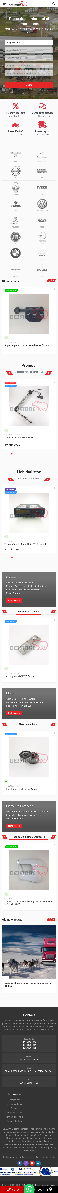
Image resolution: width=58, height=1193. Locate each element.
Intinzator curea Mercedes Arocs (20, 789)
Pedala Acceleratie (24, 582)
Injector (23, 699)
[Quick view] (53, 289)
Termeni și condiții (14, 1117)
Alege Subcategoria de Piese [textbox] (21, 73)
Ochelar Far (11, 811)
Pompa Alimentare (34, 702)
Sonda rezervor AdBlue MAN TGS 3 (22, 437)
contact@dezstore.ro (29, 1059)
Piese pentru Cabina (28, 611)
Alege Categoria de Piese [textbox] (19, 65)
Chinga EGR (25, 706)
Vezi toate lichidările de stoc (29, 478)
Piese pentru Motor (28, 724)
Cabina (11, 577)
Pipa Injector (12, 706)
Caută (29, 85)
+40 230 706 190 (29, 1042)
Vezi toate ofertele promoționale (29, 372)
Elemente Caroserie (19, 806)
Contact (14, 1108)
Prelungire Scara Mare (29, 589)
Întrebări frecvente (14, 1112)
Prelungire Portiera (37, 586)
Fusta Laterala (41, 811)
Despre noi (14, 1100)
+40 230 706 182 (29, 1048)
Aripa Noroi (35, 815)
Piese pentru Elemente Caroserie (28, 837)
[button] (11, 453)
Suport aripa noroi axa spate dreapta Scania (26, 345)
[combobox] (29, 42)
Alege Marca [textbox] (13, 42)
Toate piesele (14, 600)
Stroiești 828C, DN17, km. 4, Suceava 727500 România (29, 1071)
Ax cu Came (12, 699)
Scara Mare (11, 589)
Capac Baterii (25, 811)
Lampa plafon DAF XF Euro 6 (19, 676)
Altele (32, 699)
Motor (10, 693)
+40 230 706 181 (29, 1045)
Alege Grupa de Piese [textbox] (17, 57)
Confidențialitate (14, 1121)
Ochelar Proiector (14, 818)
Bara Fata (10, 815)
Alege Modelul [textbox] (14, 50)
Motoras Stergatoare (16, 586)
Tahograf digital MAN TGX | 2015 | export (25, 544)
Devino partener (14, 1104)
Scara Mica (22, 815)
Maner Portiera (13, 593)
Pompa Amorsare (14, 702)
